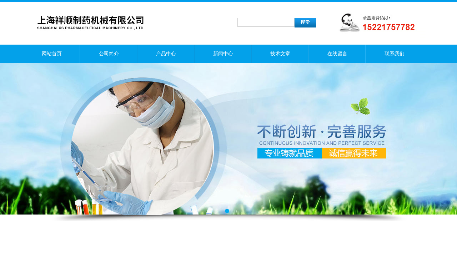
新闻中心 (223, 53)
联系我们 (395, 53)
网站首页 (52, 53)
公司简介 (109, 53)
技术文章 (280, 53)
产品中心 (166, 53)
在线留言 (337, 53)
